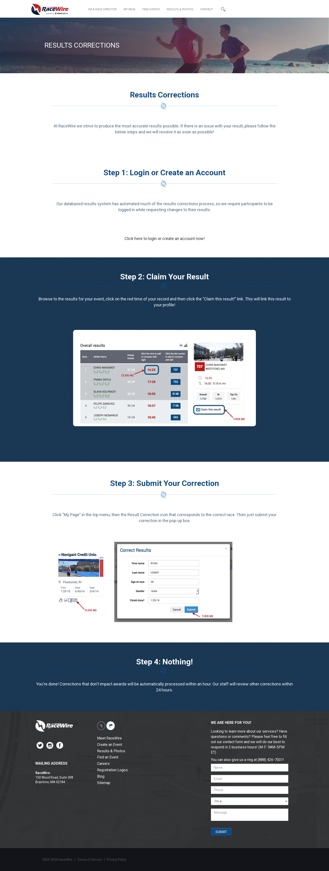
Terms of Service (89, 859)
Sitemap (103, 783)
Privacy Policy (117, 859)
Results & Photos (111, 751)
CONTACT (206, 9)
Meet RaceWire (109, 738)
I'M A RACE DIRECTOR (102, 9)
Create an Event (109, 744)
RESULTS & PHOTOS (180, 9)
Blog (100, 776)
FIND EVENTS (151, 9)
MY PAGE (129, 9)
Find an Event (107, 757)
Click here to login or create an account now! (165, 238)
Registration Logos (112, 770)
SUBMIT (221, 832)
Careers (103, 763)
